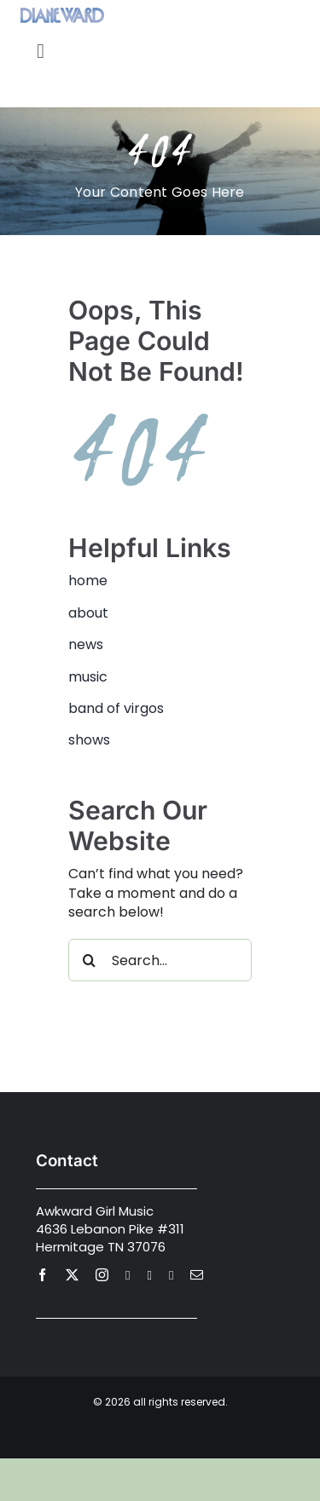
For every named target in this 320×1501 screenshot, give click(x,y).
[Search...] (160, 960)
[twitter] (72, 1274)
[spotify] (149, 1275)
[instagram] (102, 1274)
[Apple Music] (171, 1275)
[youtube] (127, 1275)
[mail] (196, 1274)
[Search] (89, 960)
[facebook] (42, 1274)
